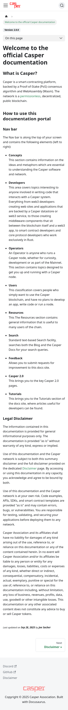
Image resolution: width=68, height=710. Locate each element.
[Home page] (6, 16)
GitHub (9, 672)
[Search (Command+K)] (62, 5)
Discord (10, 666)
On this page (14, 38)
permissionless (30, 96)
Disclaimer (29, 468)
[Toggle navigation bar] (5, 5)
